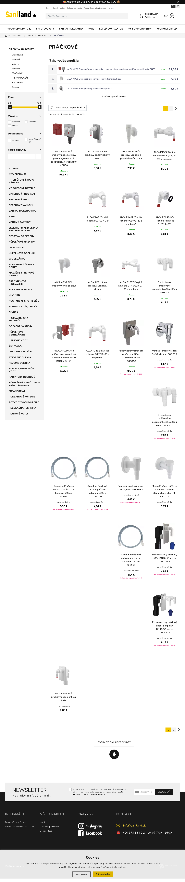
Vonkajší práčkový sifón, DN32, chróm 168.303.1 (164, 354)
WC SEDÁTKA (17, 258)
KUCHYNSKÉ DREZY (167, 29)
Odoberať (164, 795)
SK (173, 6)
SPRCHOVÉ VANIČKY (21, 205)
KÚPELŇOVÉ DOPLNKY (140, 29)
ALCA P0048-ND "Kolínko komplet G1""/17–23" (165, 221)
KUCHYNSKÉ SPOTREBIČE (24, 301)
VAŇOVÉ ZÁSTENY (20, 222)
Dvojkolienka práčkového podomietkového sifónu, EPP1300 (164, 287)
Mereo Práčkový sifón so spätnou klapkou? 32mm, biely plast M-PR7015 (164, 495)
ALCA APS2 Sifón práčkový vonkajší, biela (63, 284)
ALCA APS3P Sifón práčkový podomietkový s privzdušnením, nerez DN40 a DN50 (63, 356)
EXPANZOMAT (17, 391)
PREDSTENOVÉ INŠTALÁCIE (17, 283)
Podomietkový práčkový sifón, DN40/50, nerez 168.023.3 (164, 562)
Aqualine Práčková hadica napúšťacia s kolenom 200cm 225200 (63, 495)
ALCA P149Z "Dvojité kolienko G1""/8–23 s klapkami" (131, 221)
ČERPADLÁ (15, 346)
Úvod (42, 825)
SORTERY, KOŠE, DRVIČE (23, 306)
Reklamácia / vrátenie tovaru (95, 8)
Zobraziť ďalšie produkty (114, 745)
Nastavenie (81, 874)
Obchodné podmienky (49, 830)
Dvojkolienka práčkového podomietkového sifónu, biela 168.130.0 (164, 424)
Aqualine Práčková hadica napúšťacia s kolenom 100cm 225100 (97, 495)
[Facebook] (90, 836)
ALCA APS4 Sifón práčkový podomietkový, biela (63, 701)
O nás (48, 8)
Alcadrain (16, 121)
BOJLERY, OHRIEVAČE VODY (21, 370)
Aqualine (32, 121)
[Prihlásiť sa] (141, 16)
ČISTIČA (13, 312)
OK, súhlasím (103, 874)
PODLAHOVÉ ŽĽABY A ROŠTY (22, 266)
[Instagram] (90, 829)
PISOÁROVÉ (17, 82)
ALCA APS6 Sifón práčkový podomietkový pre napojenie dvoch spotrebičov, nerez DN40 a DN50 (111, 69)
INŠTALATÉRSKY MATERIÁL (18, 319)
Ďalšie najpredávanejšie (114, 96)
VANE (91, 29)
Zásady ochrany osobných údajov (19, 830)
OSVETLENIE (16, 247)
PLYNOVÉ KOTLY (18, 413)
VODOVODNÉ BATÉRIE (19, 29)
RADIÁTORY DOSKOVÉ (22, 377)
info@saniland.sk (134, 829)
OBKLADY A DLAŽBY (21, 351)
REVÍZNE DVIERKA (19, 363)
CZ (178, 6)
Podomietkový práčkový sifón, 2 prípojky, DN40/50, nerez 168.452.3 (164, 631)
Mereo (15, 126)
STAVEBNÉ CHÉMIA (20, 357)
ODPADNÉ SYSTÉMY (20, 326)
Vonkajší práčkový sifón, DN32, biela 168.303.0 (131, 491)
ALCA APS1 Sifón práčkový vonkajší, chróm (97, 286)
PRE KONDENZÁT (20, 78)
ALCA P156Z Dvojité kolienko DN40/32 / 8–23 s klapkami (164, 156)
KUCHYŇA (15, 295)
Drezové (15, 87)
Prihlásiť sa (150, 17)
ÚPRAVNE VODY (18, 340)
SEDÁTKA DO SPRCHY (21, 236)
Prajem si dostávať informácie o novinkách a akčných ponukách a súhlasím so (99, 795)
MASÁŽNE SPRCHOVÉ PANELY (21, 274)
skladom (16, 140)
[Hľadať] (125, 16)
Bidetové (16, 59)
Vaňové (15, 64)
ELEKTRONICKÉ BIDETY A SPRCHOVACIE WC (23, 229)
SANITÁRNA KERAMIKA (71, 29)
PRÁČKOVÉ (17, 73)
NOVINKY (14, 168)
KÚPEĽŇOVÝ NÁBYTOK (111, 29)
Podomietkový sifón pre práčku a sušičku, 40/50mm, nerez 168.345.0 (131, 356)
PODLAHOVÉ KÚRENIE (22, 396)
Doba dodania (46, 834)
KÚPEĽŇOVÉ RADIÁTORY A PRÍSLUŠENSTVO (24, 384)
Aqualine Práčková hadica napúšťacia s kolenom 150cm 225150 (131, 563)
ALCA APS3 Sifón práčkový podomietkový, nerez (89, 88)
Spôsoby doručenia (74, 8)
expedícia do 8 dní (35, 140)
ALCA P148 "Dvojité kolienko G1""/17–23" (97, 219)
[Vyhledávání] (87, 16)
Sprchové (16, 68)
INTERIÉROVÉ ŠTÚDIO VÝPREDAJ (21, 181)
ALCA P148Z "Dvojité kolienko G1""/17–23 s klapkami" (97, 354)
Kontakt (111, 8)
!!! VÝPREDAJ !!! (17, 174)
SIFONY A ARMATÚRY (21, 49)
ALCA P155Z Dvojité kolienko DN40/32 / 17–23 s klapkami (131, 286)
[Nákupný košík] (172, 15)
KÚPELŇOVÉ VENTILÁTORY (17, 333)
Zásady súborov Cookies (15, 825)
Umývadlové (17, 54)
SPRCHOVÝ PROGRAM (22, 194)
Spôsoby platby (59, 8)
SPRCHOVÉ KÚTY (45, 29)
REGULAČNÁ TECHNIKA (22, 408)
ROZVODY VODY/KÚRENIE (24, 402)
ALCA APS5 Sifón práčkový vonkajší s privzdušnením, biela (94, 79)
